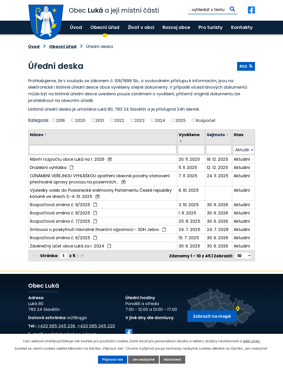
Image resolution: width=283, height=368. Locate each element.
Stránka (49, 255)
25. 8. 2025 (189, 221)
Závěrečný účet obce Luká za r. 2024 (70, 246)
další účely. (252, 341)
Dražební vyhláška (51, 167)
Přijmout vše (112, 359)
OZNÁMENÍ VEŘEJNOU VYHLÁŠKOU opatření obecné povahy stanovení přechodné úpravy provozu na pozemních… (100, 179)
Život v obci (141, 27)
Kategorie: (38, 120)
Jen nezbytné (143, 359)
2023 (139, 120)
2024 (160, 120)
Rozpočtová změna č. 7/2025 (63, 221)
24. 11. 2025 (217, 175)
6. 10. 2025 (189, 190)
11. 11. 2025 (188, 167)
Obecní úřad (104, 27)
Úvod (76, 27)
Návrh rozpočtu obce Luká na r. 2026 (71, 159)
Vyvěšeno (189, 135)
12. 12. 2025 (217, 167)
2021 (99, 120)
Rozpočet (206, 120)
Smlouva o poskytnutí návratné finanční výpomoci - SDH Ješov (98, 229)
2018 (60, 120)
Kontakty (242, 27)
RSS (246, 66)
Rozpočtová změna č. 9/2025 (63, 204)
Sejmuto (216, 135)
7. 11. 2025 (188, 175)
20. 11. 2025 (189, 159)
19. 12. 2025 (217, 159)
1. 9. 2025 (187, 213)
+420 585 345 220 (96, 326)
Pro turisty (211, 27)
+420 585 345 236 (56, 326)
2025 (180, 120)
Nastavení (172, 359)
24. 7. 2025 (189, 229)
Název (36, 135)
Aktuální (242, 159)
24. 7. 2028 (217, 229)
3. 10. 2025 (189, 204)
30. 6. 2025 (189, 246)
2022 (119, 120)
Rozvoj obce (176, 27)
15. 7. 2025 (189, 237)
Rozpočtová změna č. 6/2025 (63, 237)
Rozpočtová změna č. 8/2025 (63, 213)
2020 (80, 120)
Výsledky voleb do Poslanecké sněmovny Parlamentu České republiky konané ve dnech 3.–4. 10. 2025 (101, 193)
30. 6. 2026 (217, 204)
